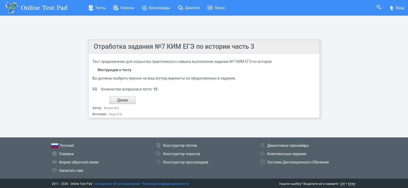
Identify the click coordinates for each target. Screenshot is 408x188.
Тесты (97, 7)
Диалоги (189, 7)
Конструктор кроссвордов (185, 162)
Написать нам (71, 170)
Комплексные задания (286, 154)
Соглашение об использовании (117, 184)
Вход (396, 7)
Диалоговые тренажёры (288, 145)
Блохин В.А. (111, 108)
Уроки (216, 7)
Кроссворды (156, 7)
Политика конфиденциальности (165, 184)
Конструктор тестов (180, 145)
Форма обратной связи (79, 162)
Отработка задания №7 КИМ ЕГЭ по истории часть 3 (174, 46)
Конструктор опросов (181, 154)
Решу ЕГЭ (115, 114)
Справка (66, 154)
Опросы (123, 7)
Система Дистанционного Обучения (298, 162)
